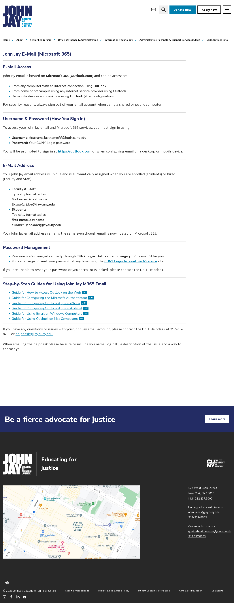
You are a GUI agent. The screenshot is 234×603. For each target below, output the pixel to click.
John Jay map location (71, 522)
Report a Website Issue (77, 590)
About (19, 60)
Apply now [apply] (209, 10)
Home (6, 60)
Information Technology (119, 60)
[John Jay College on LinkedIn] (18, 596)
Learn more (217, 419)
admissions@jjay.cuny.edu (204, 512)
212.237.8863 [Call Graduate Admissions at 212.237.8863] (197, 536)
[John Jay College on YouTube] (24, 596)
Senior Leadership (40, 60)
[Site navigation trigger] (227, 9)
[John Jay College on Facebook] (11, 596)
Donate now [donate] (182, 10)
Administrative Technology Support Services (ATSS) (169, 60)
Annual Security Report (190, 590)
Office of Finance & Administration (78, 60)
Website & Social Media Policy (113, 590)
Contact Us (217, 590)
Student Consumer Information (154, 590)
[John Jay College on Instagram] (4, 596)
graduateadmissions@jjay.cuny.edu (209, 531)
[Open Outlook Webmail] (153, 9)
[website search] (163, 9)
